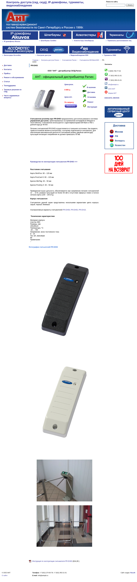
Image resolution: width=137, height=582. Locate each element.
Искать (130, 5)
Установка (91, 97)
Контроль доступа (44, 55)
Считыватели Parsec (69, 60)
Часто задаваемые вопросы (11, 97)
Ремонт (90, 102)
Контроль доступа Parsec (50, 60)
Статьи (7, 82)
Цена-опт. (68, 97)
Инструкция (92, 107)
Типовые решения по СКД (13, 91)
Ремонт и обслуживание (14, 78)
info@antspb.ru (113, 84)
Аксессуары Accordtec (12, 55)
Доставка (8, 65)
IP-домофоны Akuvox (12, 41)
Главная (35, 60)
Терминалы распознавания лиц (119, 40)
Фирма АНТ (110, 93)
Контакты (8, 69)
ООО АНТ (111, 89)
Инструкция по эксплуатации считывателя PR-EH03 (52, 561)
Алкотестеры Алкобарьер (84, 40)
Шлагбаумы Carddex (48, 40)
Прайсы (7, 73)
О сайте (4, 575)
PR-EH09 (66, 210)
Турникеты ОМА (110, 55)
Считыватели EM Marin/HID (89, 60)
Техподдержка (10, 86)
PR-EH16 (82, 210)
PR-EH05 (74, 210)
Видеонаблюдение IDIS (79, 55)
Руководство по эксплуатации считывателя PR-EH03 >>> (53, 162)
